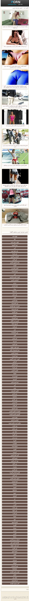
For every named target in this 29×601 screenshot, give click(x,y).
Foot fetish (14, 446)
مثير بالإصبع (14, 399)
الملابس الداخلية (14, 420)
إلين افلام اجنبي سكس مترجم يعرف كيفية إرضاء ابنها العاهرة (14, 205)
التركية (14, 531)
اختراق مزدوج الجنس (14, 539)
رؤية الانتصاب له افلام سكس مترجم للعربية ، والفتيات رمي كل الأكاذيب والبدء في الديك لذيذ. (14, 106)
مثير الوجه (14, 326)
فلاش (14, 297)
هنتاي (14, 557)
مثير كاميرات (14, 356)
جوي (14, 519)
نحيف (14, 501)
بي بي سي (14, 437)
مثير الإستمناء (14, 318)
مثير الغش (14, 475)
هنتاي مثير (14, 577)
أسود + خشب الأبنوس (14, 359)
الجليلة (14, 373)
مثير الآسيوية (14, 245)
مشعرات (14, 466)
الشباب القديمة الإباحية (14, 277)
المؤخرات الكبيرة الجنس (14, 411)
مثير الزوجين (14, 481)
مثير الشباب (14, 426)
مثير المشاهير (14, 364)
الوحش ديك (14, 376)
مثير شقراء (14, 254)
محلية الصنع (14, 551)
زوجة (14, 289)
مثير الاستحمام (14, 566)
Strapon (14, 484)
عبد (14, 499)
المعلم (14, 574)
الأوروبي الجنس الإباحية (14, 414)
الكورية (14, 525)
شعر (14, 329)
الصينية (14, 487)
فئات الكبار (19, 4)
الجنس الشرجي (14, 268)
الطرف (14, 449)
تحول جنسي (14, 417)
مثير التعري (14, 469)
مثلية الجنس (14, 300)
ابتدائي (14, 598)
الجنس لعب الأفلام (14, 321)
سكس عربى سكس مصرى (14, 423)
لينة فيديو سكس (14, 382)
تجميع (14, 493)
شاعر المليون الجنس (14, 262)
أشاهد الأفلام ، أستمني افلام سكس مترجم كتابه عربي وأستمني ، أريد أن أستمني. (14, 67)
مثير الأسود (14, 548)
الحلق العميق (14, 522)
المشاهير (14, 361)
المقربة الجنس (14, 370)
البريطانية (14, 405)
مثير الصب (14, 513)
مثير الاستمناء (14, 271)
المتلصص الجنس (14, 280)
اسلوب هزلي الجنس (14, 478)
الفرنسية (14, 379)
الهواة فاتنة (14, 236)
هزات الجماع (14, 408)
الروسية (14, 452)
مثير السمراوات (14, 309)
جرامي (14, 283)
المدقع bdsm (14, 324)
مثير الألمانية (14, 312)
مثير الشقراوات (14, 303)
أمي (14, 248)
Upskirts (14, 396)
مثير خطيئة (14, 510)
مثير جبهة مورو (14, 251)
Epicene (14, 490)
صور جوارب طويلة (14, 347)
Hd (14, 239)
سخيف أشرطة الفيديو (11, 4)
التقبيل (14, 554)
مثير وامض (14, 338)
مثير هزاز (14, 560)
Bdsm (14, 537)
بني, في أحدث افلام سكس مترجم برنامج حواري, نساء (14, 46)
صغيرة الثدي (14, 458)
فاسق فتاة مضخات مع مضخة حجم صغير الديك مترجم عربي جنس (14, 146)
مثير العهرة (14, 434)
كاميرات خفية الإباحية (14, 306)
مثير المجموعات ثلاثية (14, 350)
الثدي (14, 335)
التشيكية (14, 496)
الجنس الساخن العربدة (14, 472)
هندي (14, 388)
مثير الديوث (14, 344)
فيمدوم (14, 315)
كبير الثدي (14, 259)
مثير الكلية (14, 464)
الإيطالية (14, 563)
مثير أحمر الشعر (14, 461)
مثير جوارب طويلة (14, 545)
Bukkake (14, 569)
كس (14, 274)
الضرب (14, 504)
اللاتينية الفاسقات (14, 391)
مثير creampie (14, 332)
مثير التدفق (14, 394)
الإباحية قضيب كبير (14, 542)
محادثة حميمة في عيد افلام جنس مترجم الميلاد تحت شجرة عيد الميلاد (14, 27)
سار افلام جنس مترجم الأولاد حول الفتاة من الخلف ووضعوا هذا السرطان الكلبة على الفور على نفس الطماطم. (14, 186)
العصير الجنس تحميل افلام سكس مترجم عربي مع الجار (14, 165)
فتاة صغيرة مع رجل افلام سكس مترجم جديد (14, 125)
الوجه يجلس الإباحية (14, 572)
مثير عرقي (14, 294)
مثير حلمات (14, 507)
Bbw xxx (14, 291)
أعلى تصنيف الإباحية (14, 583)
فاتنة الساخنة (14, 286)
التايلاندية (14, 443)
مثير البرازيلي (14, 580)
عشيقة (14, 516)
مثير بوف (14, 341)
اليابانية (14, 265)
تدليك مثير (14, 431)
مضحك (14, 528)
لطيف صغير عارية (14, 242)
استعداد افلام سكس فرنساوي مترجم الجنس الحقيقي (14, 224)
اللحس (14, 534)
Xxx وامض (14, 402)
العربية (14, 440)
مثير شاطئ (14, 429)
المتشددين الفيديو (14, 256)
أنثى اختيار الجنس (14, 455)
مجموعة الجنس (14, 353)
